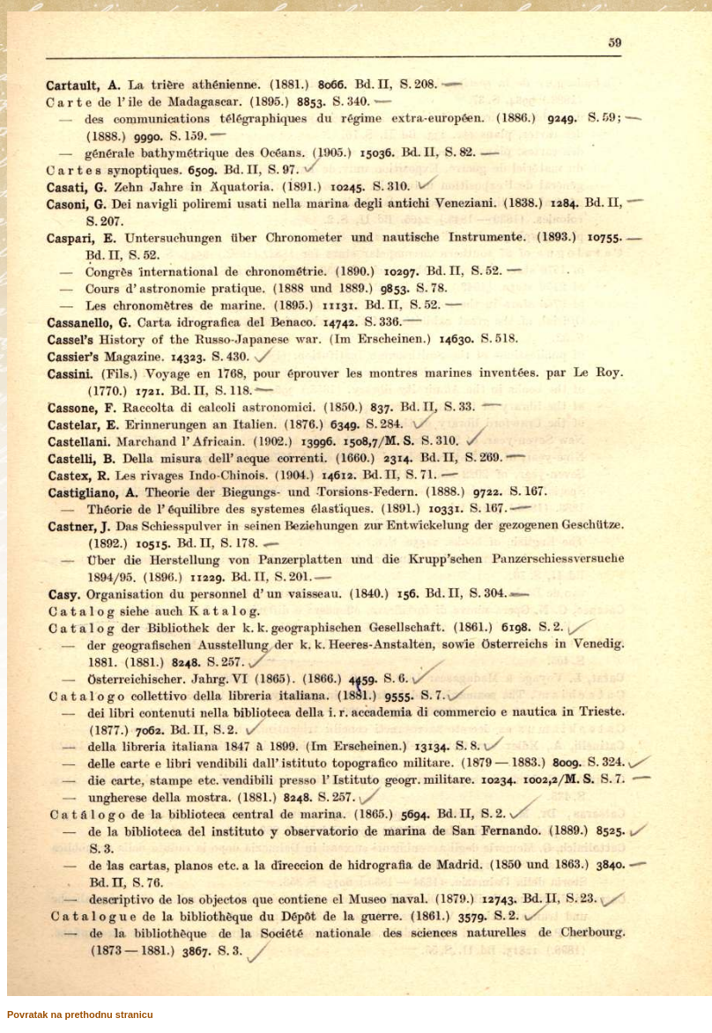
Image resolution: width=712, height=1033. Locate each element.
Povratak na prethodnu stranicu (80, 1014)
